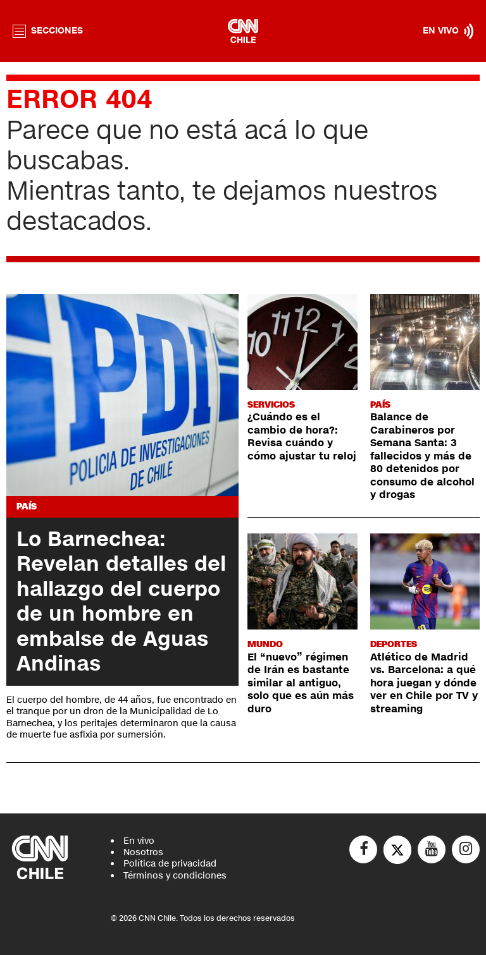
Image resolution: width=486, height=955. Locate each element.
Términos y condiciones (175, 876)
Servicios (271, 405)
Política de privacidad (169, 864)
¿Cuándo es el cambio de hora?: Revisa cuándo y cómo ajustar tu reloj (301, 436)
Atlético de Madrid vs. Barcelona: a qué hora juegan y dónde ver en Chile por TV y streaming (424, 683)
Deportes (393, 644)
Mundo (265, 644)
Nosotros (143, 852)
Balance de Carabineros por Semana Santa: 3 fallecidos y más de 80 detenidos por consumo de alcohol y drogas (422, 456)
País (26, 507)
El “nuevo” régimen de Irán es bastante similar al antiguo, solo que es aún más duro (300, 683)
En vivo (138, 841)
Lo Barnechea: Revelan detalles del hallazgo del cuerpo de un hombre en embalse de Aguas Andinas (121, 601)
